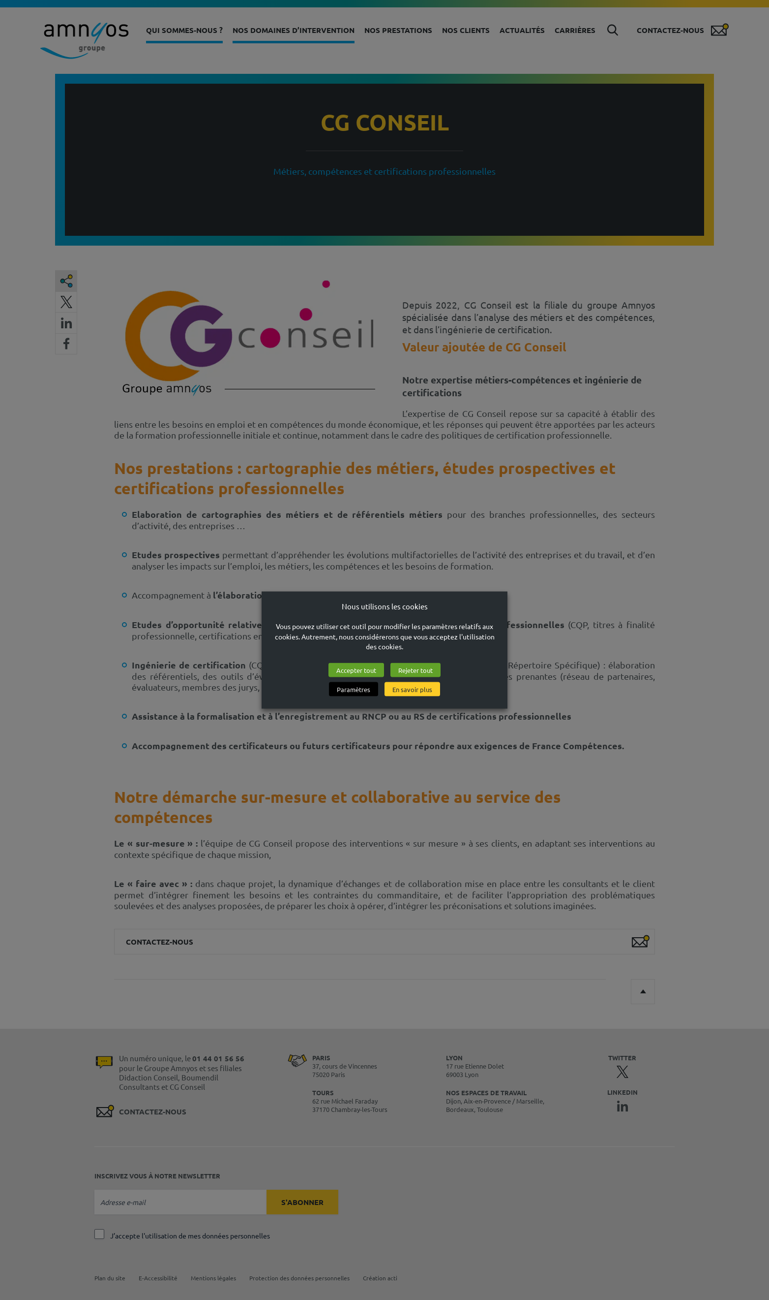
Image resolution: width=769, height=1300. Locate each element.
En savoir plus (412, 689)
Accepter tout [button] (356, 670)
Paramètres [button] (353, 689)
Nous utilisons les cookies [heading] (385, 605)
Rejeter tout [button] (415, 670)
